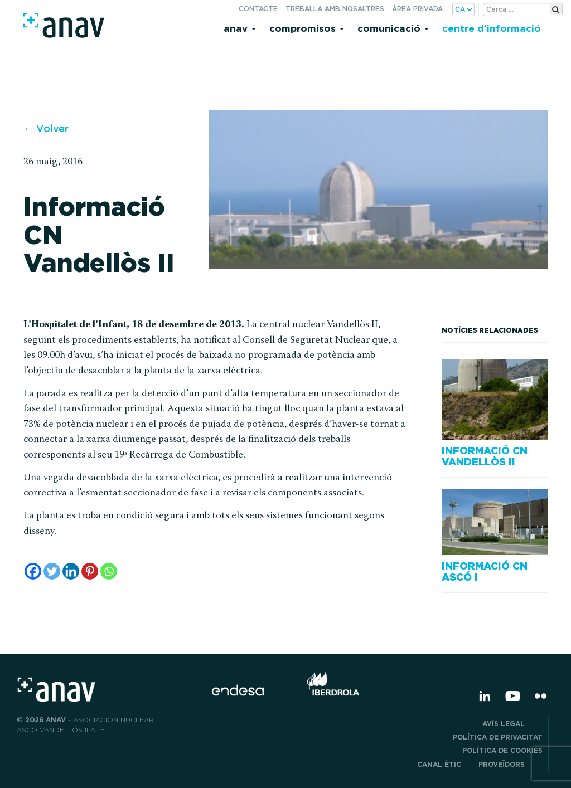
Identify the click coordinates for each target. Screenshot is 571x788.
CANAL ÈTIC (439, 764)
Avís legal (512, 723)
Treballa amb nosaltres (335, 8)
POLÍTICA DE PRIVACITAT (498, 737)
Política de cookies (502, 750)
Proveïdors (510, 764)
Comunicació (393, 28)
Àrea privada (417, 8)
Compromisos (306, 28)
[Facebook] (33, 571)
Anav (240, 28)
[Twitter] (51, 571)
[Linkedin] (70, 571)
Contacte (258, 8)
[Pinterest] (89, 571)
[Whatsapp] (108, 571)
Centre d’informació (491, 28)
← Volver (46, 128)
